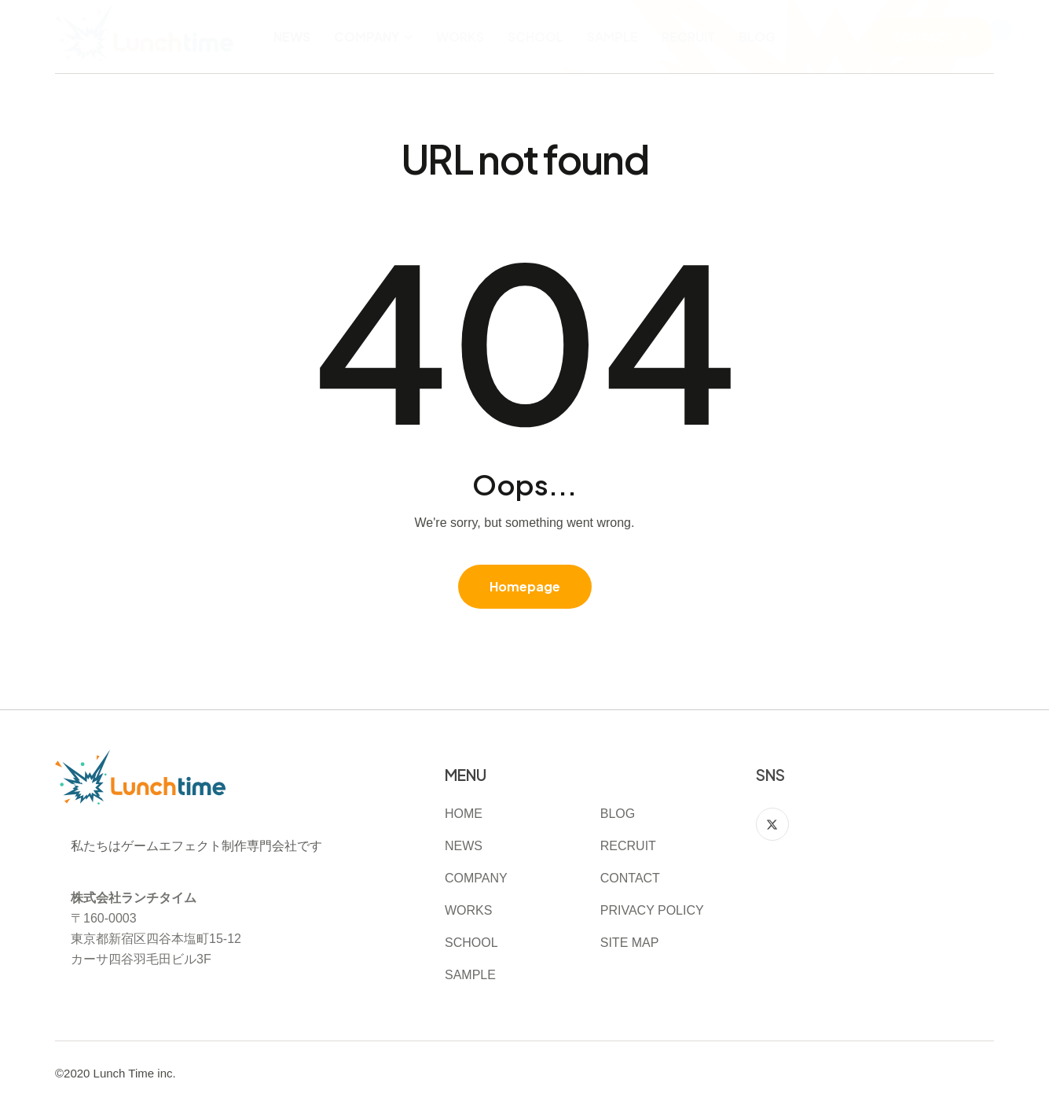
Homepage (525, 586)
